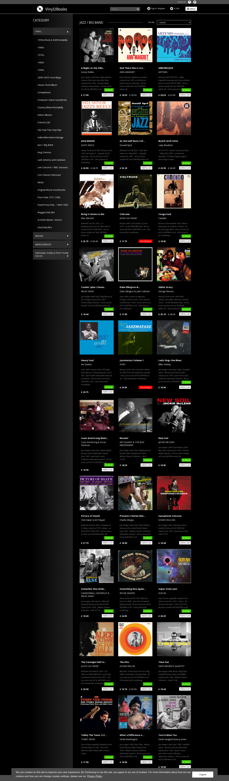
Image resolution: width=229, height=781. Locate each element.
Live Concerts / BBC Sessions (51, 167)
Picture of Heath (90, 515)
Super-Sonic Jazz (167, 588)
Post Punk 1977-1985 (47, 197)
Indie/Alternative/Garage (49, 137)
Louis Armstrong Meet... (94, 438)
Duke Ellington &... (130, 287)
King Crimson (43, 152)
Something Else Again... (133, 588)
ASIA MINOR (88, 140)
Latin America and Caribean (50, 159)
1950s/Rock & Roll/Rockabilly (51, 39)
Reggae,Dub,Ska (45, 212)
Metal (39, 182)
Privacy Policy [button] (94, 776)
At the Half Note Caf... (132, 140)
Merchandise (43, 244)
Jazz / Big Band (44, 144)
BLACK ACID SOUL (168, 140)
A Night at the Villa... (92, 67)
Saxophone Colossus (170, 515)
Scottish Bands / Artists (48, 219)
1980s (39, 62)
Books (39, 235)
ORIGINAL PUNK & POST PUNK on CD (52, 254)
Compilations (43, 92)
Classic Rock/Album (46, 84)
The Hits (124, 661)
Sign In (154, 8)
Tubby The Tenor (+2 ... (94, 734)
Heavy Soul (87, 360)
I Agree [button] (202, 774)
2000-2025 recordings (48, 77)
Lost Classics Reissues (48, 174)
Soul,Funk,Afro (43, 227)
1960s (39, 47)
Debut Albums (43, 114)
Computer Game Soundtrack (51, 99)
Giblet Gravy (165, 287)
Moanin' (124, 438)
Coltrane (125, 214)
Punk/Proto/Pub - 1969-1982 (51, 204)
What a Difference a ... (132, 734)
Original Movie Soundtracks (50, 189)
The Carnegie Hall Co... (93, 661)
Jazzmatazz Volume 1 (132, 360)
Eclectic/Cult (42, 122)
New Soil (163, 438)
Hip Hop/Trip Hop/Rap (48, 129)
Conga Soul (164, 214)
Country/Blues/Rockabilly (49, 107)
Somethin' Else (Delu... (93, 588)
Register (161, 8)
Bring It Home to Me (92, 214)
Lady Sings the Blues (170, 360)
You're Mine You (167, 734)
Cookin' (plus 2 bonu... (93, 287)
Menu (191, 8)
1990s (39, 69)
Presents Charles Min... (132, 515)
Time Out (163, 661)
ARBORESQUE (165, 67)
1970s (39, 54)
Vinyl (38, 31)
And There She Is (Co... (132, 67)
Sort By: (151, 22)
